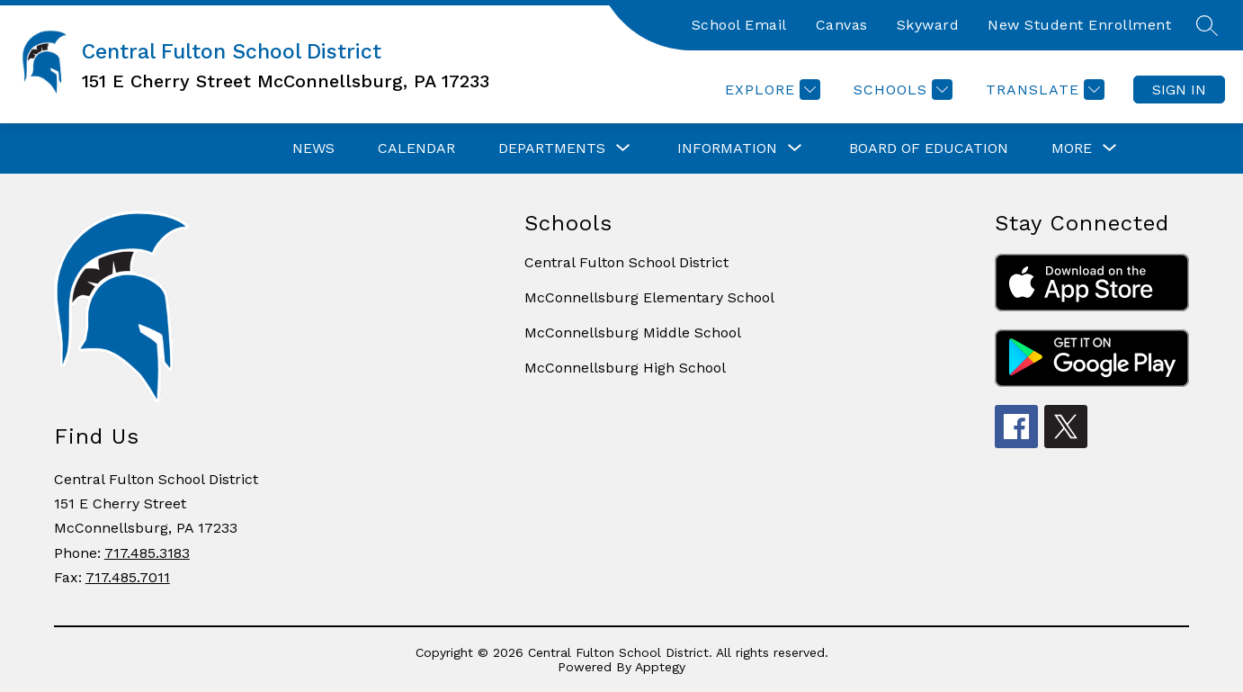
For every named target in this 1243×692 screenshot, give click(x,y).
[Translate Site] (1042, 89)
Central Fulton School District (626, 262)
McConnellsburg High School (625, 367)
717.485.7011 (127, 577)
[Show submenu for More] (1071, 148)
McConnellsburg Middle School (632, 332)
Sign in (1179, 89)
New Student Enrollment (1079, 24)
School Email (739, 24)
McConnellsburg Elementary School (649, 297)
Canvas (842, 24)
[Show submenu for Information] (727, 148)
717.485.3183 (147, 553)
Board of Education (928, 148)
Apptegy (660, 667)
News (313, 148)
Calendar (416, 148)
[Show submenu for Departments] (551, 148)
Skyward (928, 24)
